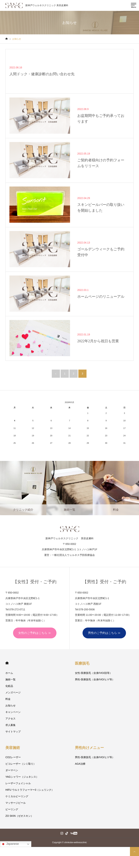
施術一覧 (10, 679)
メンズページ (13, 692)
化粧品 (9, 686)
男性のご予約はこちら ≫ (104, 632)
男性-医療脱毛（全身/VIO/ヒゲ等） (95, 679)
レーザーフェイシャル (18, 783)
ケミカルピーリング (16, 796)
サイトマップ (13, 731)
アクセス (10, 718)
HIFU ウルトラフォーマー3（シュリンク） (29, 789)
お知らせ (10, 705)
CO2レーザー (13, 757)
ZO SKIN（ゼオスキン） (19, 815)
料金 (7, 699)
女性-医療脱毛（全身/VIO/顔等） (93, 672)
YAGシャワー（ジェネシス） (22, 776)
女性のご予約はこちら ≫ (34, 632)
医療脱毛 (82, 663)
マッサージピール (15, 802)
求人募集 (10, 725)
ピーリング (11, 809)
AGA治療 (80, 763)
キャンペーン (13, 712)
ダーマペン (11, 770)
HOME (7, 663)
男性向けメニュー (89, 748)
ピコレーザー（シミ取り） (20, 763)
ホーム (9, 672)
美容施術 (12, 748)
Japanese (10, 844)
